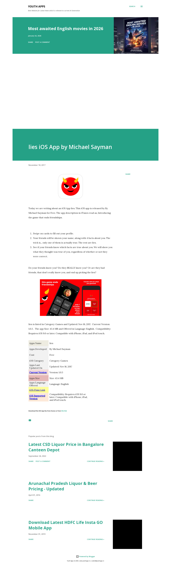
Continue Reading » (95, 461)
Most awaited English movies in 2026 (65, 28)
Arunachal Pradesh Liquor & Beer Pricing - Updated (62, 486)
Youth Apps (36, 6)
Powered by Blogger (85, 556)
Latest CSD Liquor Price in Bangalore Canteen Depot (66, 447)
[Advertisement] (81, 94)
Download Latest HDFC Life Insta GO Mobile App (65, 525)
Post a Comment (42, 42)
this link (64, 411)
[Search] (132, 6)
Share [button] (30, 42)
